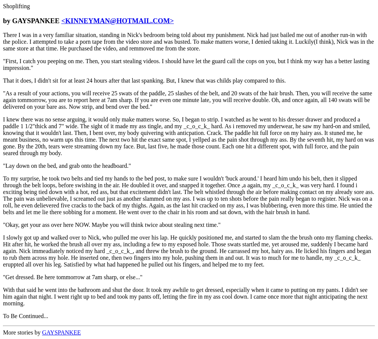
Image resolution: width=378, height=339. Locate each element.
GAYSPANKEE (61, 332)
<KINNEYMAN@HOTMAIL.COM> (117, 21)
